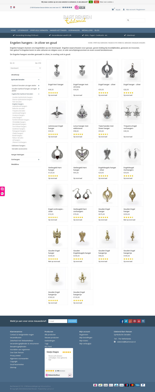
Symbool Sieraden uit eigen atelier (24, 86)
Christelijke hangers (19, 122)
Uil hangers (16, 140)
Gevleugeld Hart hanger (55, 168)
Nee (96, 2)
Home (13, 30)
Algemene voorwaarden (19, 358)
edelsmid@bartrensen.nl (126, 342)
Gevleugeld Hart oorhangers (80, 210)
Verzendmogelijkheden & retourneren (24, 343)
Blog (97, 30)
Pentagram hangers (19, 131)
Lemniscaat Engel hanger (55, 127)
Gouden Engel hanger (104, 210)
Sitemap (13, 367)
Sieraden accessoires (19, 149)
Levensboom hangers (19, 106)
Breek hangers (17, 136)
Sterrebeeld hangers (19, 124)
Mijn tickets (83, 340)
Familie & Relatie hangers (20, 120)
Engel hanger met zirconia (80, 85)
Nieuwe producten (52, 337)
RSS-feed (48, 346)
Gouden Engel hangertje (104, 252)
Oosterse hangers (18, 115)
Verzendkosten (15, 337)
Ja (91, 2)
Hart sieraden (17, 102)
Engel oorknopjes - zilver (56, 210)
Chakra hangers (17, 133)
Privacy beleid (15, 355)
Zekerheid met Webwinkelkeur (21, 340)
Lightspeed (50, 389)
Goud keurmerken (17, 364)
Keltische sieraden (18, 109)
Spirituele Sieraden (39, 30)
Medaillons (87, 30)
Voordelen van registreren (20, 349)
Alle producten (50, 334)
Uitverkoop (23, 30)
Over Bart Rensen (17, 352)
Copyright (13, 361)
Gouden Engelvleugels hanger (82, 252)
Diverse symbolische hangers (22, 100)
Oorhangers (74, 30)
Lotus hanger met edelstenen (80, 127)
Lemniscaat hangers (19, 113)
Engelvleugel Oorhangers (129, 168)
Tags (46, 343)
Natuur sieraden (17, 138)
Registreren (83, 334)
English (14, 7)
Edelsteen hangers (18, 146)
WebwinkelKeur (45, 386)
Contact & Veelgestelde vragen (22, 334)
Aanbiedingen (50, 340)
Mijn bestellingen (85, 337)
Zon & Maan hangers (19, 127)
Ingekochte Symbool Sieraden (119, 43)
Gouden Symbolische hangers (22, 97)
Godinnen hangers (18, 129)
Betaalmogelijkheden (18, 346)
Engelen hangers (138, 43)
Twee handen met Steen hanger (106, 127)
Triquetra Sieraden (18, 111)
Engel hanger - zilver (107, 84)
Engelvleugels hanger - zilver (107, 168)
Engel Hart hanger (55, 84)
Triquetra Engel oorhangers (130, 127)
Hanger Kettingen (58, 30)
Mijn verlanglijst (85, 343)
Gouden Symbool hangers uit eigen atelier (24, 90)
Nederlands (11, 7)
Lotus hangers (17, 118)
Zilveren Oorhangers (19, 142)
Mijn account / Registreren (134, 9)
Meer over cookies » (107, 2)
